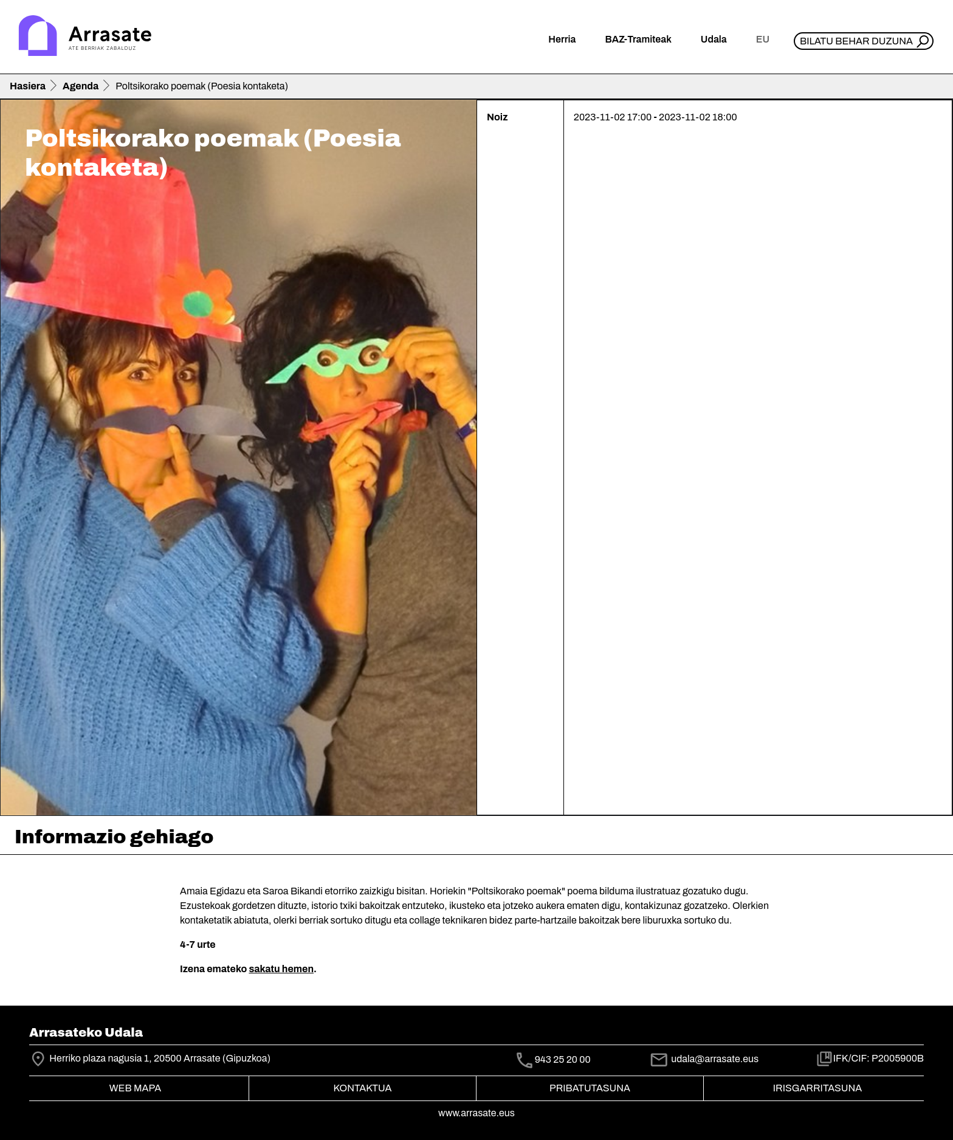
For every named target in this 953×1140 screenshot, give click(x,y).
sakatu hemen (281, 969)
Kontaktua (363, 1088)
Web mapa (135, 1088)
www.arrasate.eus (476, 1113)
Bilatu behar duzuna (856, 41)
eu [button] (762, 39)
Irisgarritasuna (817, 1088)
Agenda (80, 86)
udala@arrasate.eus (704, 1059)
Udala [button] (714, 39)
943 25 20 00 (563, 1059)
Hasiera (28, 86)
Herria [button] (562, 39)
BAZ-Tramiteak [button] (638, 39)
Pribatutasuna (589, 1088)
